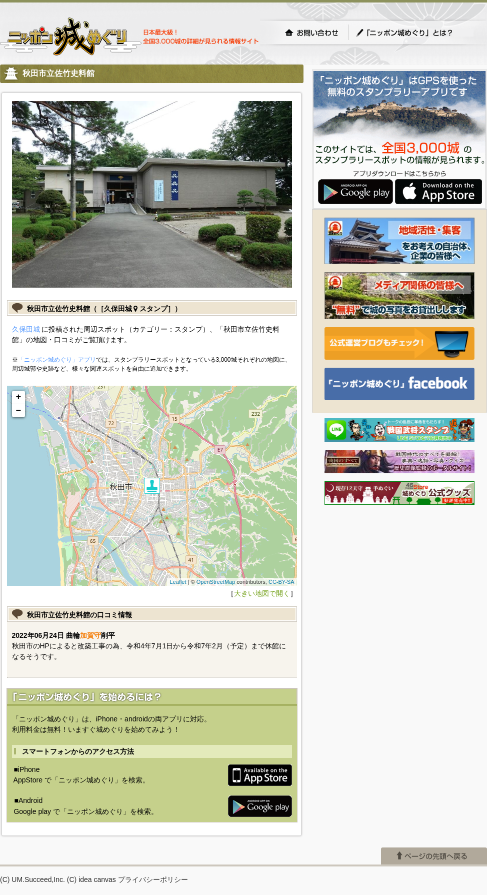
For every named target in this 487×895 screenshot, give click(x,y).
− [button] (19, 411)
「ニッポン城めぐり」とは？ (415, 33)
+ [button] (19, 397)
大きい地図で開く (262, 593)
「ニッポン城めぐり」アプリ (57, 359)
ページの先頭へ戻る (434, 855)
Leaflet (178, 582)
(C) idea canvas (91, 879)
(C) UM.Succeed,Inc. (32, 879)
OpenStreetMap (216, 582)
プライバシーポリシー (153, 879)
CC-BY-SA (281, 582)
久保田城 (26, 329)
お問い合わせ (311, 33)
